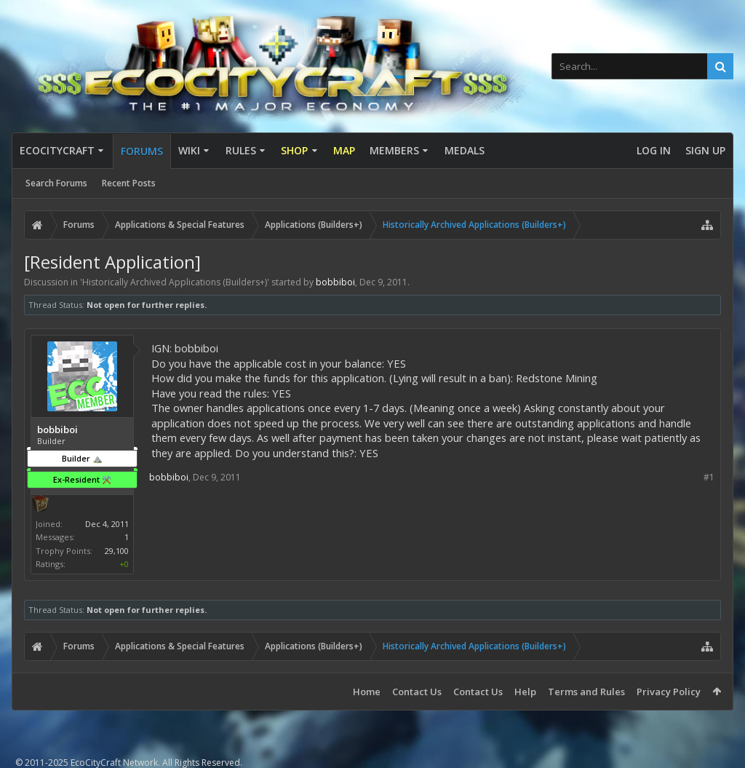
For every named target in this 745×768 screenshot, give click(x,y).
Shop (294, 150)
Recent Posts (129, 183)
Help (525, 691)
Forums (142, 151)
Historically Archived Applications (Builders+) (174, 282)
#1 (709, 477)
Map (344, 150)
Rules (241, 150)
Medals (465, 150)
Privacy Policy (669, 691)
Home (367, 691)
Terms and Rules (586, 691)
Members (394, 150)
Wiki (189, 150)
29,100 (117, 550)
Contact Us (417, 691)
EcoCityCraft (57, 150)
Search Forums (56, 183)
